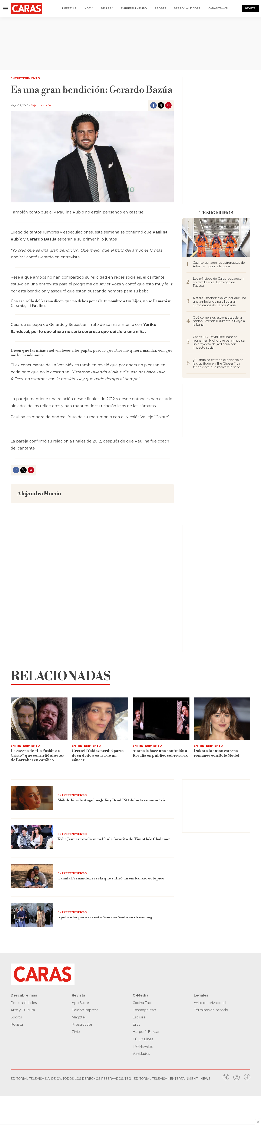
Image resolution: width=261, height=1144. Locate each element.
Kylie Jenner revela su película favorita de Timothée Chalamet (114, 839)
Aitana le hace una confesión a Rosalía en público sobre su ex (160, 753)
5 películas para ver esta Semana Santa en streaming (104, 917)
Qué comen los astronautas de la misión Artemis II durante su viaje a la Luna (219, 321)
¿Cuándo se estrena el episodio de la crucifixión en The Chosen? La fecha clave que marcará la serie (218, 363)
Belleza (107, 8)
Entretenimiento (134, 8)
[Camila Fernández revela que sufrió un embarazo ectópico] (32, 876)
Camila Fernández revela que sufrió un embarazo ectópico (110, 878)
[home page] (30, 8)
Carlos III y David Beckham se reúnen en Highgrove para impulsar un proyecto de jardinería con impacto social (219, 342)
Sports (160, 8)
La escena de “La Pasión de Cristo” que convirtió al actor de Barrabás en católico (37, 755)
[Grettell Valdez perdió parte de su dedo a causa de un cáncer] (100, 718)
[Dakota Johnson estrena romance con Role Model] (222, 718)
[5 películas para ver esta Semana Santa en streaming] (32, 915)
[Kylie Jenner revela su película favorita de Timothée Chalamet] (32, 837)
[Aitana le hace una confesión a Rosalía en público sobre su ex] (161, 718)
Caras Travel (218, 8)
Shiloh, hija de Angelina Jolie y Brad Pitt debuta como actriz (111, 800)
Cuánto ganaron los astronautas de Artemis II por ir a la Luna (219, 264)
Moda (88, 8)
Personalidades (187, 8)
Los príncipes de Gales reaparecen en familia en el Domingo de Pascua (218, 282)
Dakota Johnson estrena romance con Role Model (216, 753)
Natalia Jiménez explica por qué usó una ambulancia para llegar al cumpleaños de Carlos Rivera (219, 301)
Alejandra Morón (40, 105)
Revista (250, 8)
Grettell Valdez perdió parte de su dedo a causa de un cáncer (98, 755)
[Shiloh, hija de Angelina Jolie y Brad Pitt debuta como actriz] (32, 798)
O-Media (140, 995)
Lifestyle (69, 8)
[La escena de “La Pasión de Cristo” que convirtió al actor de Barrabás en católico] (39, 718)
